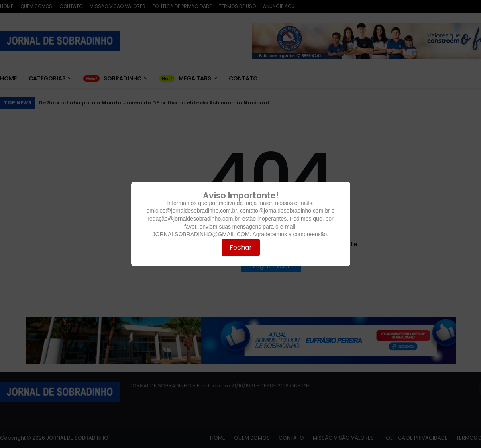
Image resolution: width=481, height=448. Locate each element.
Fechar (241, 247)
